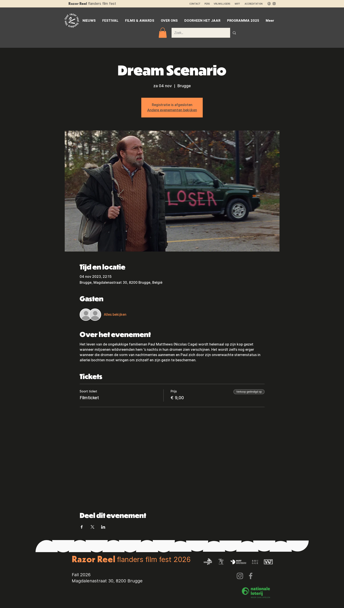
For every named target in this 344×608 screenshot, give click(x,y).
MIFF (239, 3)
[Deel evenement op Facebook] (82, 527)
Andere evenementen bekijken (172, 110)
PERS (207, 3)
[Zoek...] (197, 33)
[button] (162, 33)
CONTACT (195, 3)
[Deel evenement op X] (92, 527)
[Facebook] (250, 576)
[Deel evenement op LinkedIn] (103, 527)
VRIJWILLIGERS (222, 3)
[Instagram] (240, 576)
